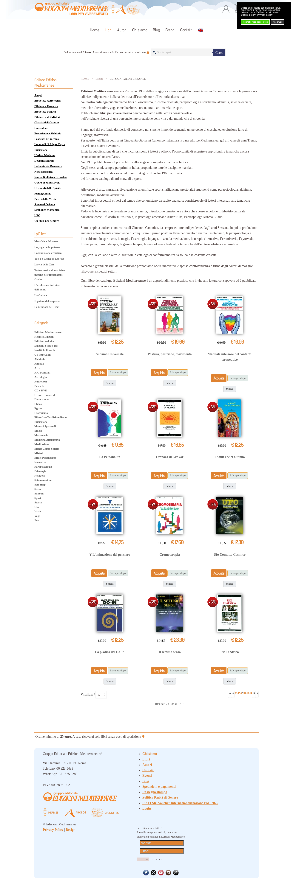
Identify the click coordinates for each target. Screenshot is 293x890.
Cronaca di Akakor (169, 457)
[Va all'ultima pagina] (257, 694)
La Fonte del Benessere (48, 166)
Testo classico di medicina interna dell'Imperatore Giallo (49, 275)
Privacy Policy (53, 830)
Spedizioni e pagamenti (159, 786)
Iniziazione (40, 149)
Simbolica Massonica (47, 209)
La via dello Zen (44, 264)
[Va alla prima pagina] (229, 694)
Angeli (38, 95)
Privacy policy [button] (264, 15)
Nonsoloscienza (43, 171)
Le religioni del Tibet (46, 306)
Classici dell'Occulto (46, 122)
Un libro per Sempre (46, 220)
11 (250, 693)
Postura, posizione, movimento (170, 354)
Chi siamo (139, 29)
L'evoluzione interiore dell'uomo (47, 287)
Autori (122, 29)
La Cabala (40, 295)
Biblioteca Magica (45, 111)
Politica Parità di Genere (160, 797)
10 (247, 693)
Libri (146, 759)
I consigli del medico (46, 138)
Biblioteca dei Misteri (47, 117)
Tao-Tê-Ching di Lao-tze (49, 258)
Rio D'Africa (229, 652)
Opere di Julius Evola (47, 182)
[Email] (162, 851)
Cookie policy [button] (248, 15)
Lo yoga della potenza (47, 247)
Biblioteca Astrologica (47, 100)
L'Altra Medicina (44, 155)
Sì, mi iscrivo (152, 859)
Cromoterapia (170, 554)
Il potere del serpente (47, 301)
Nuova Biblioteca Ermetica (50, 177)
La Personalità (109, 457)
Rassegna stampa (154, 792)
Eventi (170, 29)
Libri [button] (108, 29)
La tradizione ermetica (48, 252)
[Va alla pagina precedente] (233, 694)
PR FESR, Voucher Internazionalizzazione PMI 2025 (180, 803)
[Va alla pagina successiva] (253, 694)
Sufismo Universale (110, 354)
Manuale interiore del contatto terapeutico (230, 356)
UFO (37, 215)
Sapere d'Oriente (44, 204)
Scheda (109, 383)
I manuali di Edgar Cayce (49, 144)
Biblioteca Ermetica (46, 106)
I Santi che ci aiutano (230, 457)
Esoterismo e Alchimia (47, 133)
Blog (156, 29)
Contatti (186, 29)
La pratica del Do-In (110, 652)
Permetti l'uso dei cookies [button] (255, 22)
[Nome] (162, 843)
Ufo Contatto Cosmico (230, 554)
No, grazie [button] (278, 22)
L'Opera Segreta (44, 160)
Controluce (41, 128)
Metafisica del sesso (46, 241)
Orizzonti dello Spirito (47, 187)
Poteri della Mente (45, 198)
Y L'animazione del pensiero (109, 554)
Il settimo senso (170, 652)
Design (70, 830)
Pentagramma (42, 193)
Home (94, 29)
